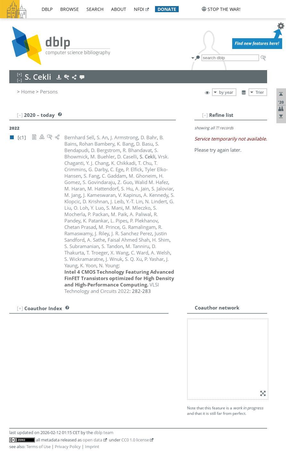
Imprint (92, 446)
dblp (47, 9)
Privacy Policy (68, 446)
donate (167, 9)
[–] (205, 115)
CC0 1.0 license (135, 440)
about (118, 9)
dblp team (103, 432)
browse (69, 9)
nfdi (139, 9)
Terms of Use (38, 446)
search (94, 9)
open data (92, 440)
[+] (20, 308)
